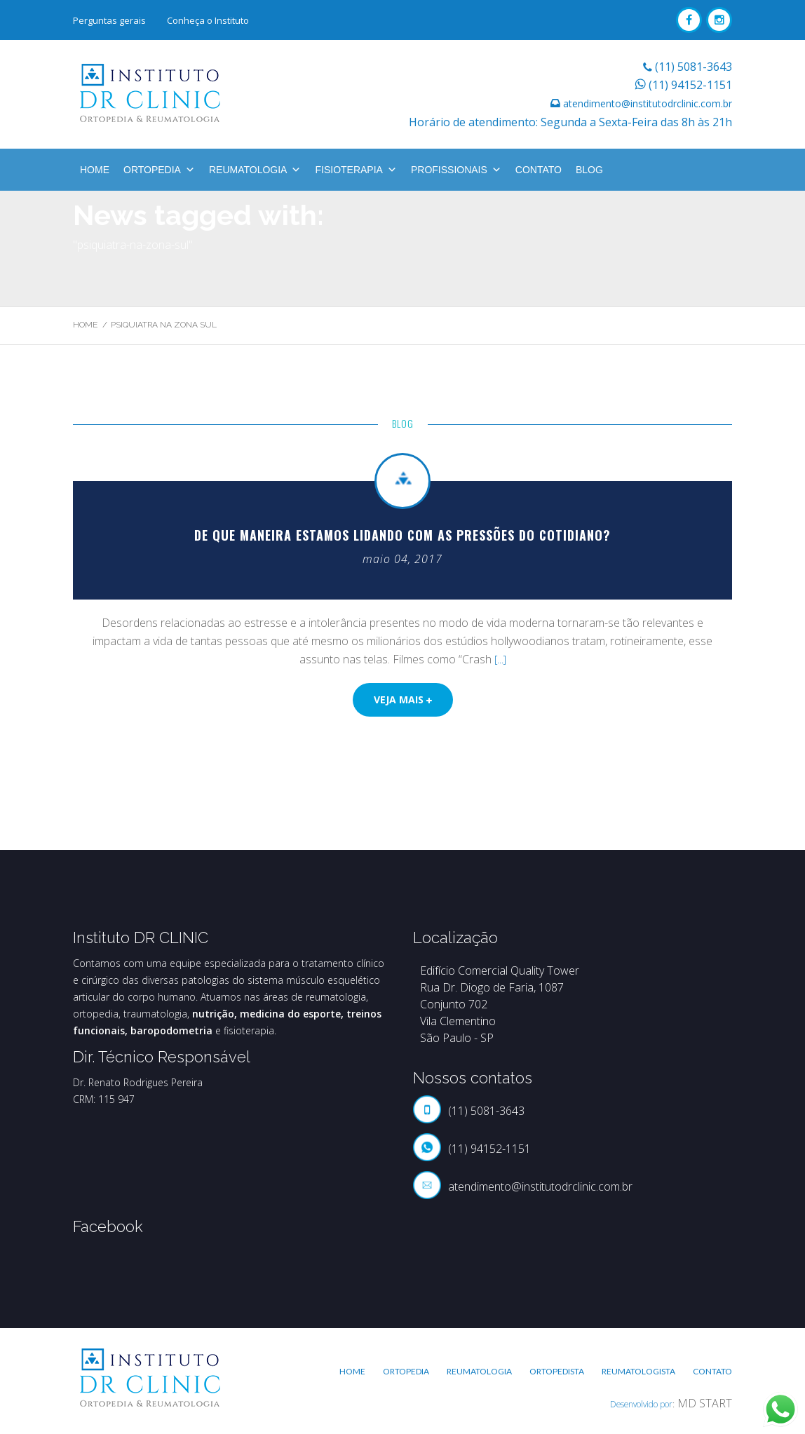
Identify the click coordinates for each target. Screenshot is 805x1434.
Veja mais (403, 699)
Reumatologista (638, 1371)
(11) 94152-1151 (690, 85)
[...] (500, 659)
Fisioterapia (355, 170)
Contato (538, 169)
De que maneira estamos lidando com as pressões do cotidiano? (402, 535)
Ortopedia (159, 170)
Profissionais (456, 170)
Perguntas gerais (109, 20)
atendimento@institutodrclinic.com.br (647, 103)
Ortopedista (556, 1371)
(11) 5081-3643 (693, 66)
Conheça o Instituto (208, 20)
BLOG (589, 169)
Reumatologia (255, 170)
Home (94, 169)
